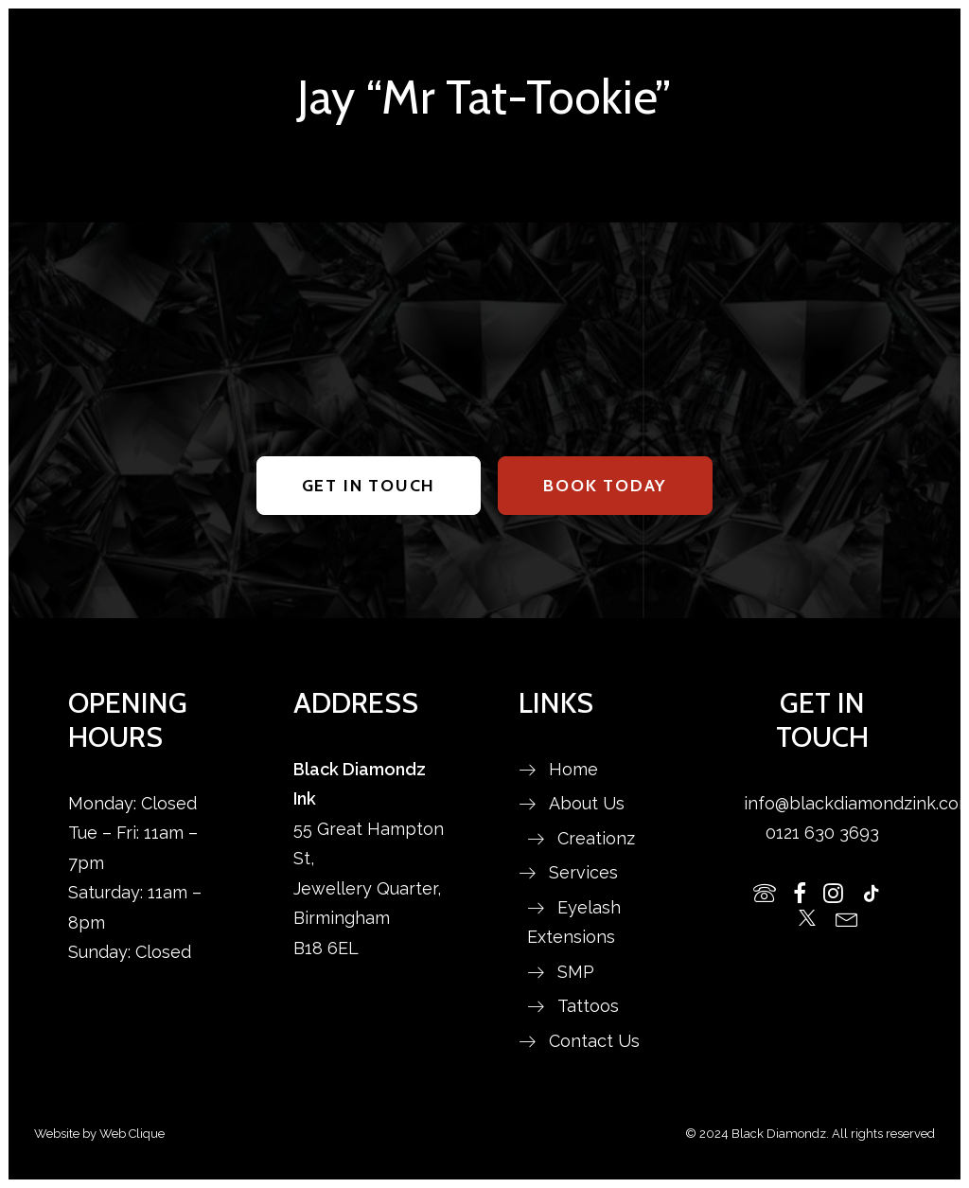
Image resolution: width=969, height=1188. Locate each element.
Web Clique (132, 1133)
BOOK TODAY (605, 485)
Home (573, 769)
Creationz (596, 838)
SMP (575, 972)
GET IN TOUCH (369, 485)
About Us (587, 803)
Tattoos (588, 1006)
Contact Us (594, 1041)
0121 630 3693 (822, 832)
